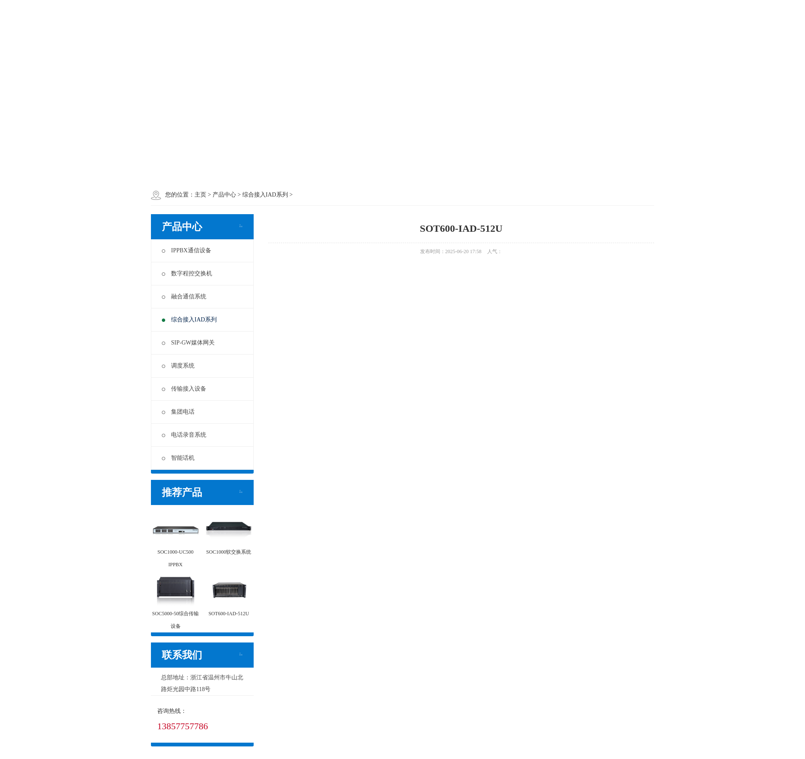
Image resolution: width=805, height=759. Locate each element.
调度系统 (178, 366)
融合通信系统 (184, 296)
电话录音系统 (184, 435)
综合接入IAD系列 (189, 319)
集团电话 (178, 412)
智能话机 (178, 458)
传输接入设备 (184, 389)
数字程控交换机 (187, 273)
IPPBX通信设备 (186, 250)
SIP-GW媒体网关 (188, 342)
